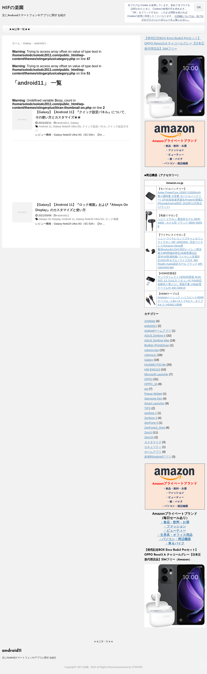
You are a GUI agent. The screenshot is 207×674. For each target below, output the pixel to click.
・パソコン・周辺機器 (174, 539)
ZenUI (148, 432)
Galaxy (75, 122)
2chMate (149, 321)
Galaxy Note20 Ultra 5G (67, 126)
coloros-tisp (151, 350)
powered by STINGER (130, 667)
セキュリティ (152, 447)
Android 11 (45, 126)
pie (146, 388)
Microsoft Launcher (156, 374)
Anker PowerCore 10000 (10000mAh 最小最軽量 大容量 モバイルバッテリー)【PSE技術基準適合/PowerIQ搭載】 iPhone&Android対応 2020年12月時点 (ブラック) (181, 199)
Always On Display (49, 219)
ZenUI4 (149, 437)
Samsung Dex (153, 398)
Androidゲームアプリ (157, 330)
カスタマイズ (152, 442)
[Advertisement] (46, 173)
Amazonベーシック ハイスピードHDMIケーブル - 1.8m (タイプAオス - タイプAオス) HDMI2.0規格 (181, 301)
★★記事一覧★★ (19, 29)
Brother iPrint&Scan (156, 345)
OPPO (148, 379)
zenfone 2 (150, 413)
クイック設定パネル (94, 126)
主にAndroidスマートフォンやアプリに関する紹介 (29, 657)
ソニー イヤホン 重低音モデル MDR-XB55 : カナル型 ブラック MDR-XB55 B (180, 223)
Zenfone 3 (150, 418)
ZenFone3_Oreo (154, 427)
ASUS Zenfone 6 (155, 335)
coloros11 (150, 355)
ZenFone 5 (151, 422)
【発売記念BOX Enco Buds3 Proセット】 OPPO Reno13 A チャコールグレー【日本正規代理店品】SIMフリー (174, 43)
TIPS (147, 408)
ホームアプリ (152, 451)
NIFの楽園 (12, 8)
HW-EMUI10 (152, 369)
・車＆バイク (174, 543)
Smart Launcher (154, 403)
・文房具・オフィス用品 (174, 535)
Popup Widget (153, 393)
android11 (63, 122)
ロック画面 (111, 219)
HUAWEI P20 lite (155, 364)
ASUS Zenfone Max (156, 340)
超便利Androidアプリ (157, 456)
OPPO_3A (150, 384)
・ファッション (174, 526)
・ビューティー (174, 530)
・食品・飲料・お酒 (174, 522)
